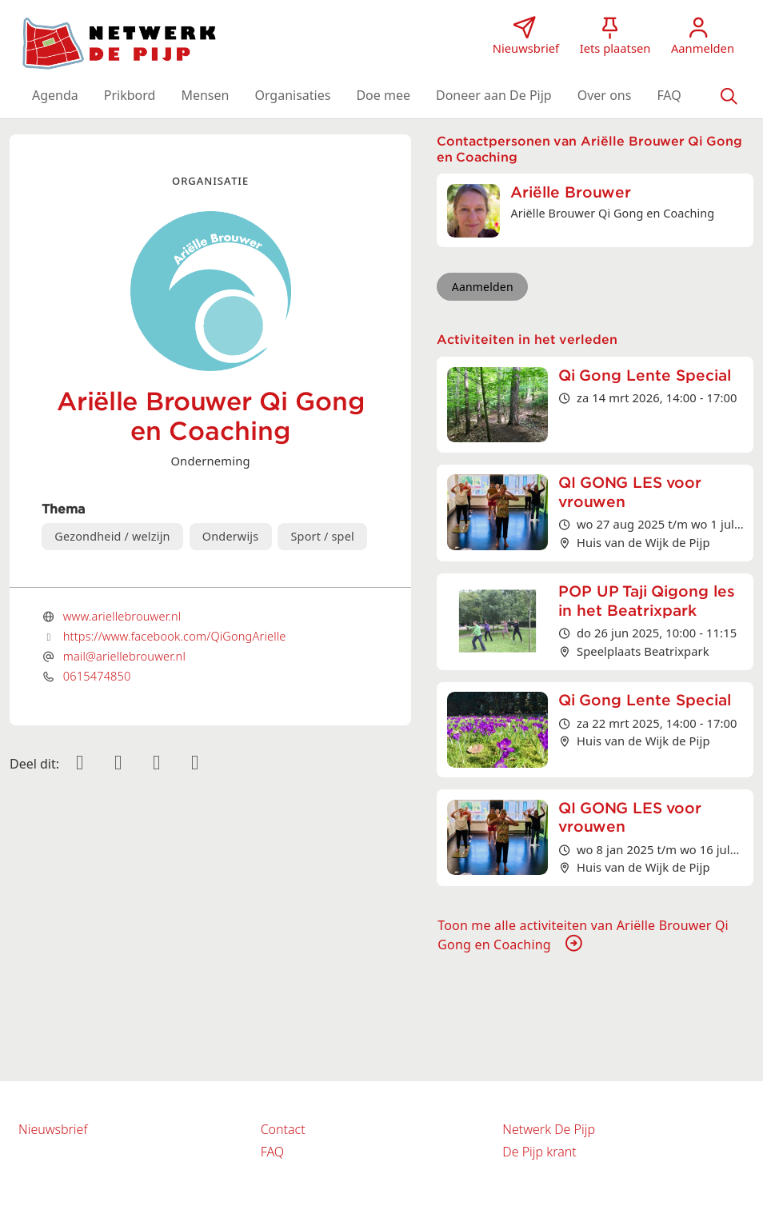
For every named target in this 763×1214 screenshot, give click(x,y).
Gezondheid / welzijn (112, 536)
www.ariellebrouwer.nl (122, 616)
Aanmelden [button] (482, 286)
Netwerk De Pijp (548, 1129)
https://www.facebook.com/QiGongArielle (174, 636)
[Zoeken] (728, 95)
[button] (55, 95)
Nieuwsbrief (52, 1129)
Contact (283, 1129)
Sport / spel (322, 536)
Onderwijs (230, 536)
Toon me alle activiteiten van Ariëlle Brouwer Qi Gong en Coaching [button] (583, 934)
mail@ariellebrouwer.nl (124, 656)
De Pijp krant (539, 1151)
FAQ (272, 1151)
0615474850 (97, 676)
